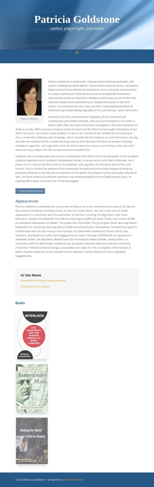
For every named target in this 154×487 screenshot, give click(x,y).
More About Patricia (31, 191)
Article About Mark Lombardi (43, 280)
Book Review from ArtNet (35, 286)
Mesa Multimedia (73, 479)
